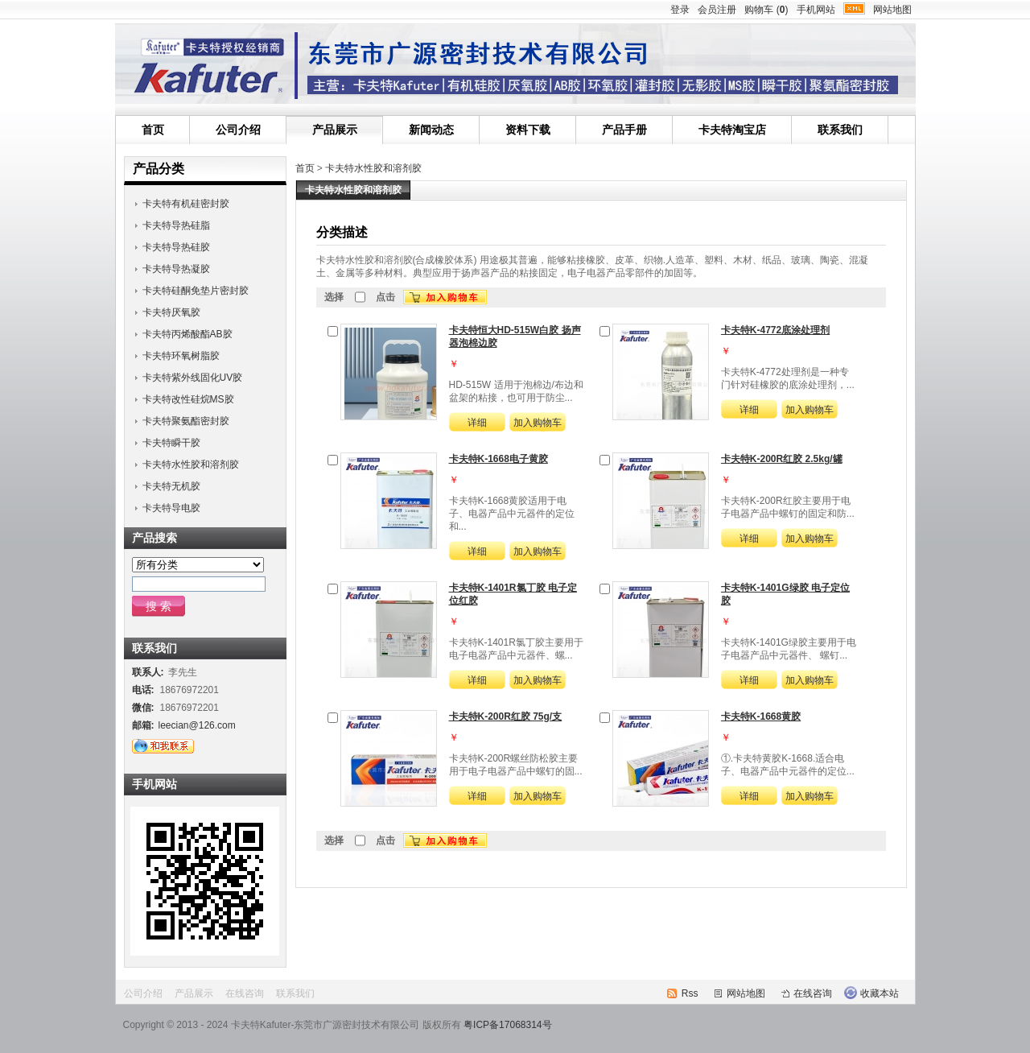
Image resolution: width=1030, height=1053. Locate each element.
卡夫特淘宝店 (732, 129)
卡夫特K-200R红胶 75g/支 (505, 716)
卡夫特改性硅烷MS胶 (188, 399)
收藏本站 (879, 993)
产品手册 (624, 129)
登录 (680, 9)
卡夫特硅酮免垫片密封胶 (195, 290)
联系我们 (840, 129)
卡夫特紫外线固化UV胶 (192, 377)
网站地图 (892, 9)
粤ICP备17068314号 (507, 1024)
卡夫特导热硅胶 (176, 247)
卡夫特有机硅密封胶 (185, 203)
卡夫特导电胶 (171, 508)
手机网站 (816, 9)
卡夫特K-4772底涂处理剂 (775, 330)
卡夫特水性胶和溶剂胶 (373, 168)
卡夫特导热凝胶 (176, 269)
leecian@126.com (197, 725)
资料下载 (527, 129)
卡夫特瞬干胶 (171, 442)
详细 (477, 422)
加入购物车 (537, 422)
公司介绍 (238, 129)
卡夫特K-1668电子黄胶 (498, 459)
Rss (690, 993)
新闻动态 (431, 129)
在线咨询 (244, 993)
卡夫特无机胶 (171, 486)
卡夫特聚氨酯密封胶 (185, 421)
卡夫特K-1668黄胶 (761, 716)
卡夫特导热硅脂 (176, 225)
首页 (153, 129)
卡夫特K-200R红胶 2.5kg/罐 (782, 459)
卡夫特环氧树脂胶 (181, 355)
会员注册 (717, 9)
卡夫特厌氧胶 (171, 312)
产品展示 (334, 129)
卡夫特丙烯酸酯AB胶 (187, 334)
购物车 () (766, 9)
